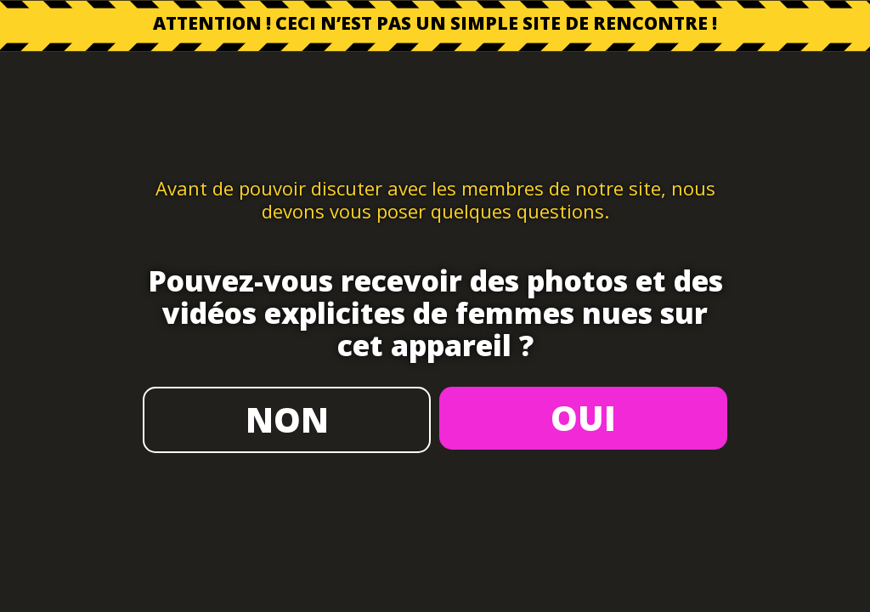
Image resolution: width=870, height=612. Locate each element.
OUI (583, 417)
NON (287, 419)
